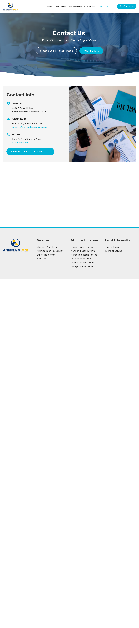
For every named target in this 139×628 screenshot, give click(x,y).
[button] (126, 6)
